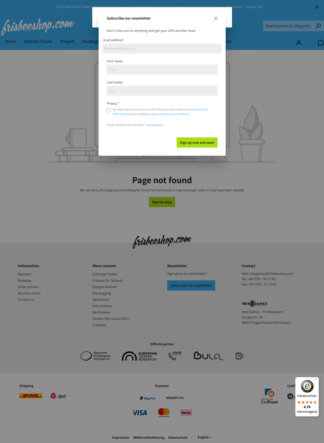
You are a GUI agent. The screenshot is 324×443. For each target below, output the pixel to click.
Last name (114, 82)
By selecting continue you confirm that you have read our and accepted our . (160, 111)
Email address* (113, 40)
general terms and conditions (171, 114)
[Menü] (316, 380)
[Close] (216, 18)
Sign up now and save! (197, 142)
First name (115, 61)
